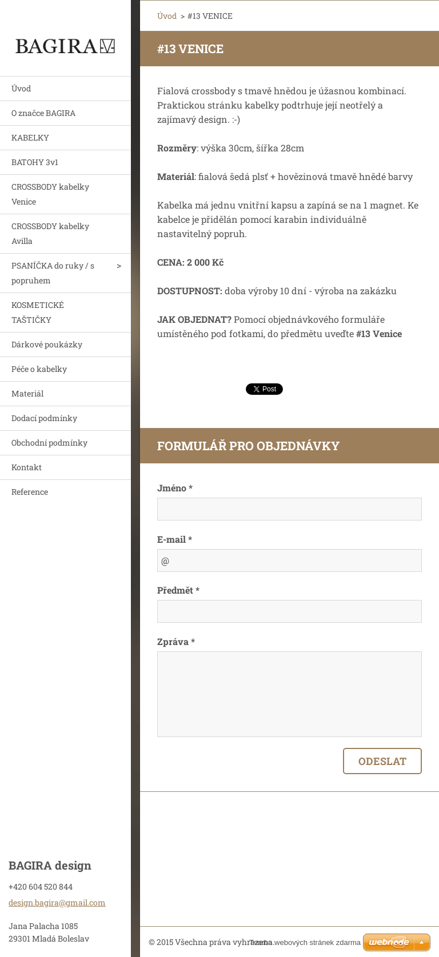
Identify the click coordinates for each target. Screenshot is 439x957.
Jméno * (175, 488)
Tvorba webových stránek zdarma (305, 942)
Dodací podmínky (44, 418)
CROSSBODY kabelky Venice (50, 194)
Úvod (21, 88)
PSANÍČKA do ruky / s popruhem (52, 273)
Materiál (27, 393)
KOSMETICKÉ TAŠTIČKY (37, 312)
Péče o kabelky (39, 368)
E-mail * (174, 539)
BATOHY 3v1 (34, 162)
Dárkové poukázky (46, 344)
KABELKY (30, 137)
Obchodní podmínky (49, 442)
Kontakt (26, 467)
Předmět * (178, 590)
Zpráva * (176, 641)
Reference (29, 491)
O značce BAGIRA (43, 112)
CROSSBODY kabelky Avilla (50, 233)
